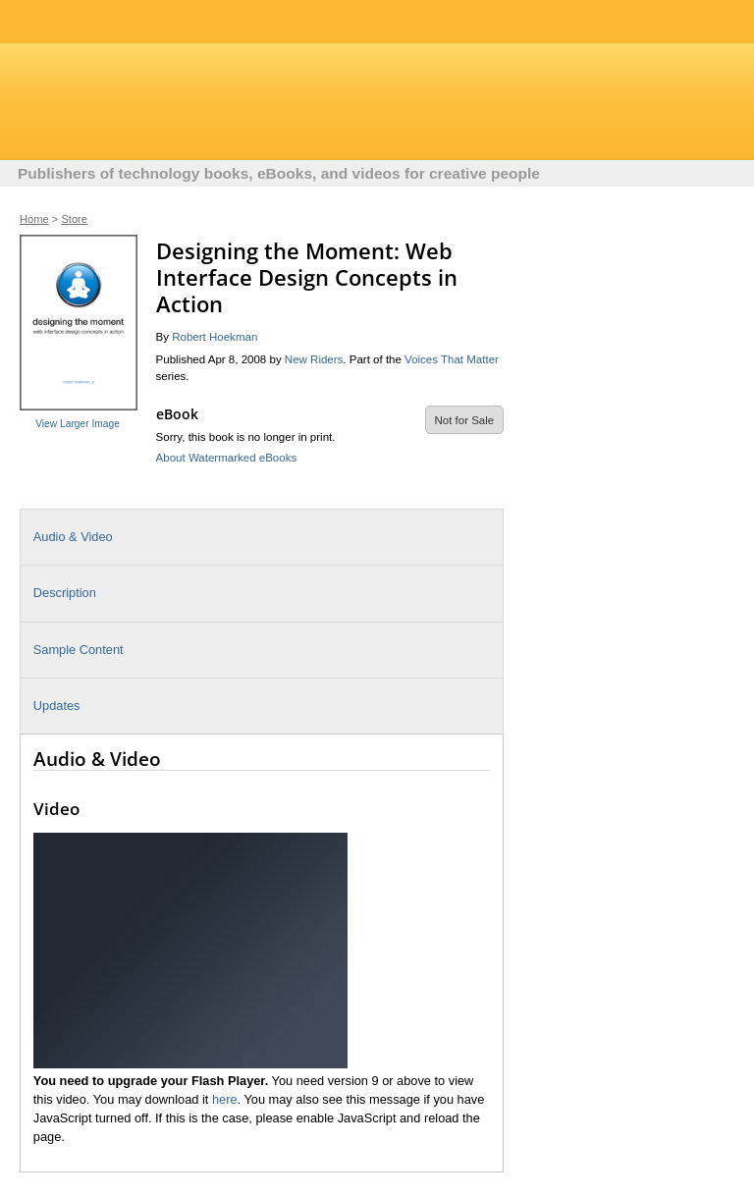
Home (34, 219)
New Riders (314, 359)
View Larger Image (77, 423)
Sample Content (78, 649)
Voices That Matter (451, 359)
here (225, 1099)
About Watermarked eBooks (226, 457)
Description (64, 592)
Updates (57, 705)
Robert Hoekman (214, 337)
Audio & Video (73, 536)
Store (74, 219)
